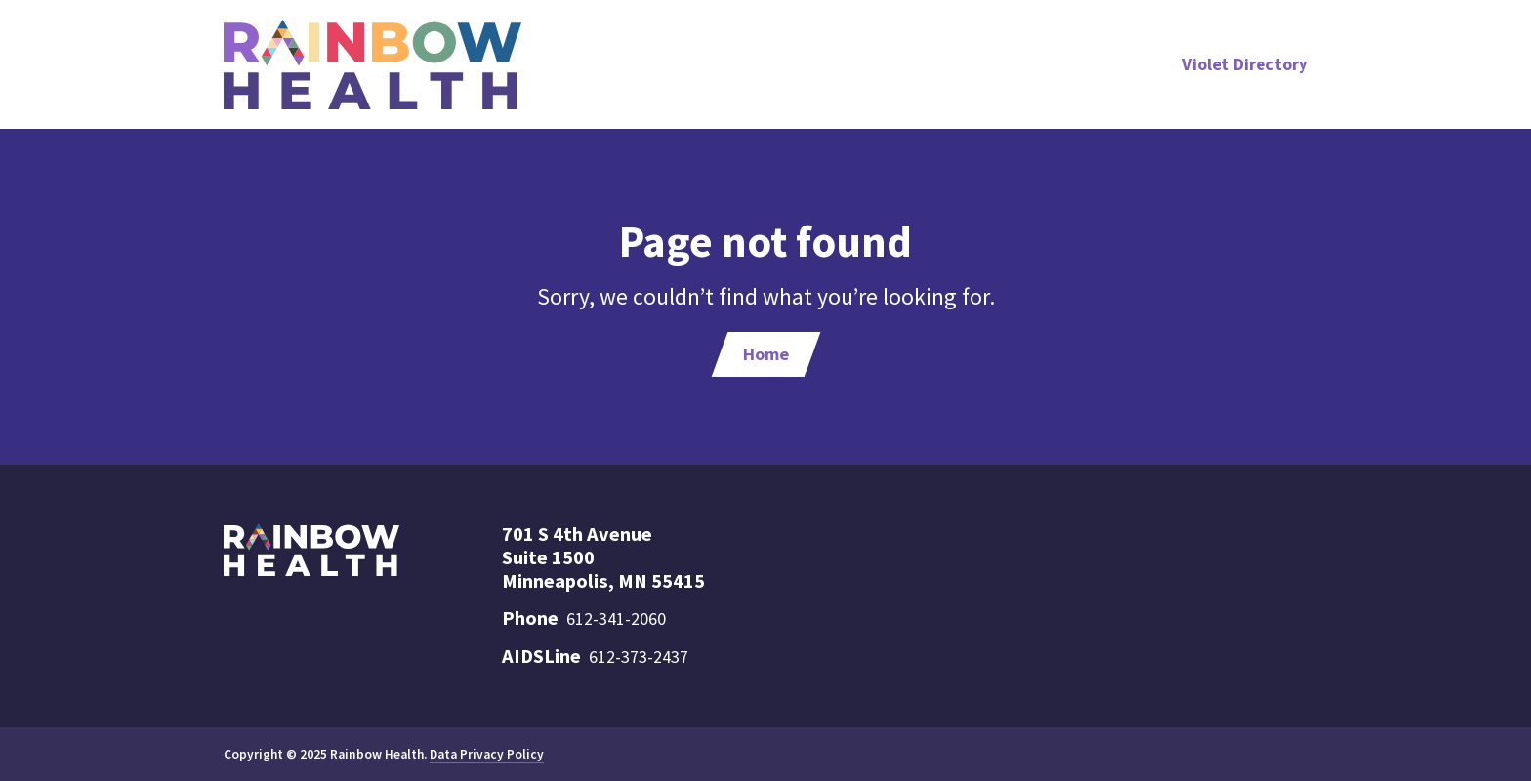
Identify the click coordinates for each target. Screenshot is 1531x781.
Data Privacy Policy (487, 754)
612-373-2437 (638, 656)
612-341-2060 (616, 618)
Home (766, 354)
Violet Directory (1244, 64)
